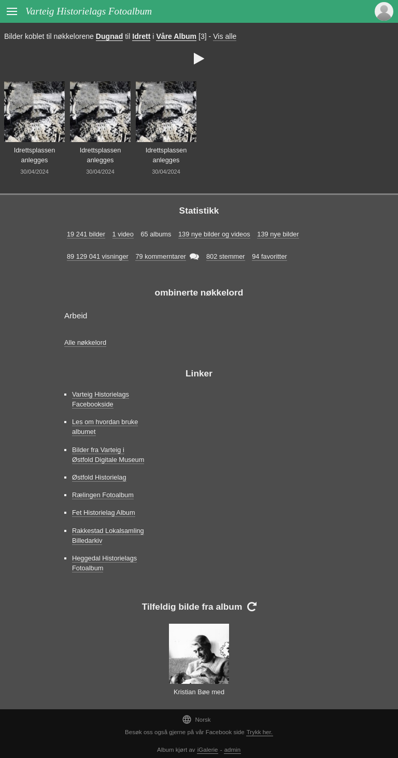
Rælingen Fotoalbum (103, 495)
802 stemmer (225, 256)
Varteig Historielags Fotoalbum (88, 11)
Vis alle (224, 36)
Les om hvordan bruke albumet (105, 427)
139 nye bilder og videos (214, 234)
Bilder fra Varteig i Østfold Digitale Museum (108, 455)
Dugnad (109, 36)
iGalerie (207, 750)
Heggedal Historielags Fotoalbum (104, 563)
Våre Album (176, 36)
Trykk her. (260, 732)
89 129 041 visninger (98, 256)
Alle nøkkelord (85, 342)
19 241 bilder (86, 234)
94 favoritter (269, 256)
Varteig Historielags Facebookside (100, 399)
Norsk (196, 719)
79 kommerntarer (160, 256)
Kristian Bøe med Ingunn (199, 697)
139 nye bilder (277, 234)
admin (232, 750)
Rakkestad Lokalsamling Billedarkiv (108, 535)
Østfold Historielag (99, 477)
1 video (123, 234)
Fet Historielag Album (103, 512)
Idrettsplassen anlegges (34, 155)
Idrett (141, 36)
